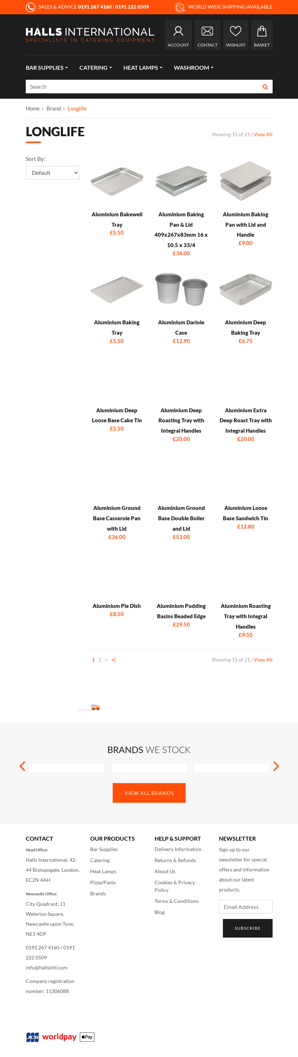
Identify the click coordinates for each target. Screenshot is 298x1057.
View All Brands (149, 793)
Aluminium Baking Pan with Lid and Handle (245, 224)
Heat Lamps (140, 67)
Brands (98, 893)
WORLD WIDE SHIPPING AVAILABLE (224, 7)
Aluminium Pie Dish (117, 606)
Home (33, 108)
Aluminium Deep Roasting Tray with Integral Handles (181, 420)
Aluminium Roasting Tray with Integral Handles (246, 616)
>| (113, 660)
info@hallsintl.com (47, 967)
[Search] (142, 86)
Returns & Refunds (175, 860)
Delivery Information (178, 849)
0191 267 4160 (42, 947)
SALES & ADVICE (69, 7)
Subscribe (248, 928)
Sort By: (35, 158)
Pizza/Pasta (103, 882)
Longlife (77, 108)
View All (263, 134)
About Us (165, 871)
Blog (160, 912)
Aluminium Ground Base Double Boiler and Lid (181, 518)
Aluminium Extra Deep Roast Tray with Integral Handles (246, 420)
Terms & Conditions (177, 901)
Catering (93, 67)
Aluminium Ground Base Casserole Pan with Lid (117, 518)
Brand (54, 108)
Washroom (191, 67)
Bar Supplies (45, 67)
